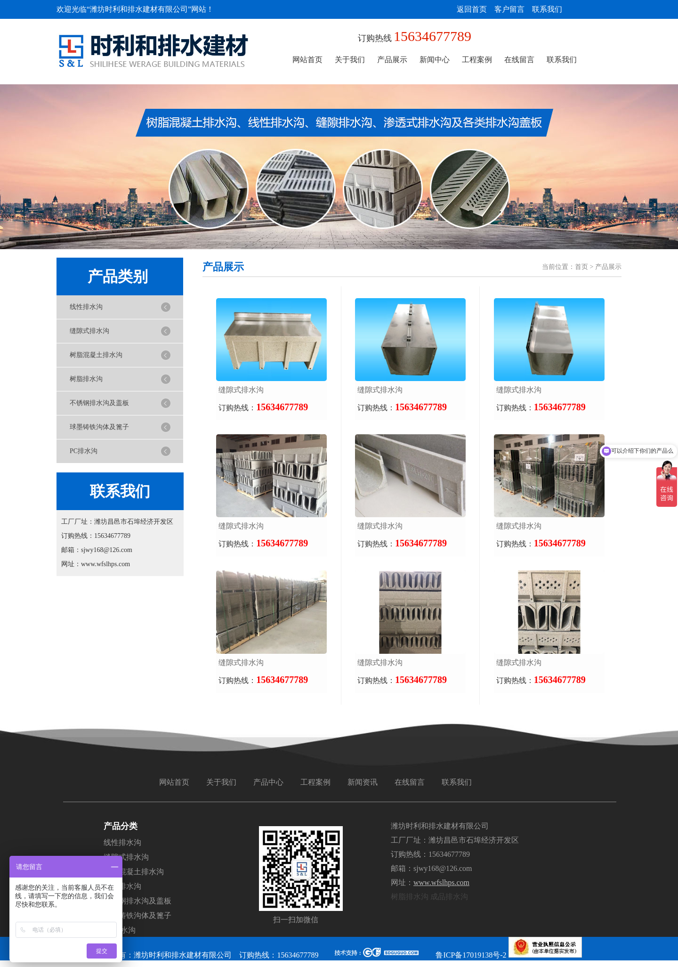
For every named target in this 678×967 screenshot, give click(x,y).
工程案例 (477, 60)
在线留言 (519, 60)
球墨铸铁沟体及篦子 (99, 427)
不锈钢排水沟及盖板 (99, 402)
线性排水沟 (86, 306)
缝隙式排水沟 (89, 330)
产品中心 (268, 782)
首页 (581, 266)
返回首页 (472, 9)
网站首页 (307, 60)
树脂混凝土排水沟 (96, 354)
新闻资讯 (362, 782)
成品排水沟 (449, 897)
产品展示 (392, 60)
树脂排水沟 (86, 378)
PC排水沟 (83, 451)
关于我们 (350, 60)
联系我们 (547, 9)
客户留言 (509, 9)
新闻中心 (435, 60)
